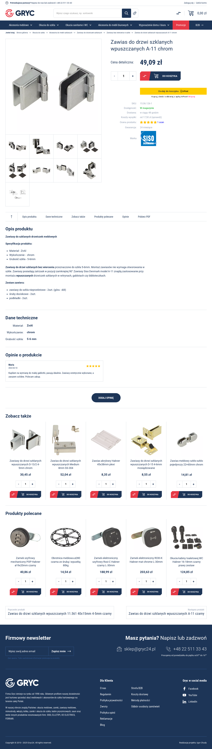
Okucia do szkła (38, 33)
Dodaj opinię (106, 397)
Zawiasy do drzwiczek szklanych (89, 33)
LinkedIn (190, 701)
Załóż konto (201, 3)
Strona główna (22, 33)
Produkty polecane (103, 216)
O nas (103, 688)
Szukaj (126, 13)
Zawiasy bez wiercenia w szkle (118, 33)
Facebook (190, 688)
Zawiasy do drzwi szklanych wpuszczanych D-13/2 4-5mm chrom (25, 464)
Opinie (125, 216)
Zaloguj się (188, 3)
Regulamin (105, 694)
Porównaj (144, 76)
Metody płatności (140, 700)
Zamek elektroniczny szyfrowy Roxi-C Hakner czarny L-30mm (106, 562)
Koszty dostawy (139, 694)
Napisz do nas (37, 3)
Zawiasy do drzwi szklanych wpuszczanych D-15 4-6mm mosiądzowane (146, 464)
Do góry (11, 216)
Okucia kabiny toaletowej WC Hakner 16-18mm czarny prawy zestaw (186, 562)
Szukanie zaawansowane (134, 13)
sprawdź (156, 117)
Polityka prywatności (111, 700)
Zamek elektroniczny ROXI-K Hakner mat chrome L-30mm (146, 560)
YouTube (190, 695)
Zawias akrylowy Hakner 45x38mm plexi (106, 462)
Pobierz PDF (144, 216)
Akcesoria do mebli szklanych (60, 33)
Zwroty (104, 706)
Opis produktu (29, 216)
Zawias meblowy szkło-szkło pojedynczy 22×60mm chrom (186, 462)
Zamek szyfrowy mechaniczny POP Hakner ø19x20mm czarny (25, 562)
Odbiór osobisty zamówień (145, 706)
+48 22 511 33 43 (64, 3)
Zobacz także (78, 216)
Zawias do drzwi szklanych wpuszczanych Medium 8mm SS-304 (65, 464)
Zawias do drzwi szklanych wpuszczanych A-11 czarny (166, 614)
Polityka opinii (107, 712)
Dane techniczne (54, 216)
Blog (102, 724)
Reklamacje (106, 718)
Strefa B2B (137, 688)
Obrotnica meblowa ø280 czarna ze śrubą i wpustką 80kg (65, 562)
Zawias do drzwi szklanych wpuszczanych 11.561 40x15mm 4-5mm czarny (60, 614)
